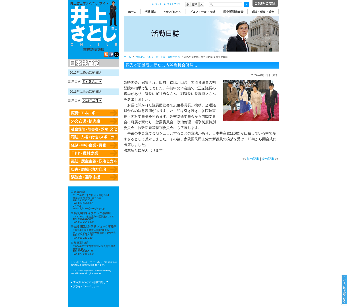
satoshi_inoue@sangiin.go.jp (88, 208)
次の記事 (268, 159)
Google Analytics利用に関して (90, 282)
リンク (158, 4)
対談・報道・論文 (262, 11)
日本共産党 (83, 63)
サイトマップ (173, 4)
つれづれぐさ (172, 11)
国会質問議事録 (233, 11)
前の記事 (253, 159)
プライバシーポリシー (86, 286)
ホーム (132, 11)
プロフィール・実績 (202, 11)
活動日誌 (150, 11)
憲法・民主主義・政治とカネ (164, 57)
